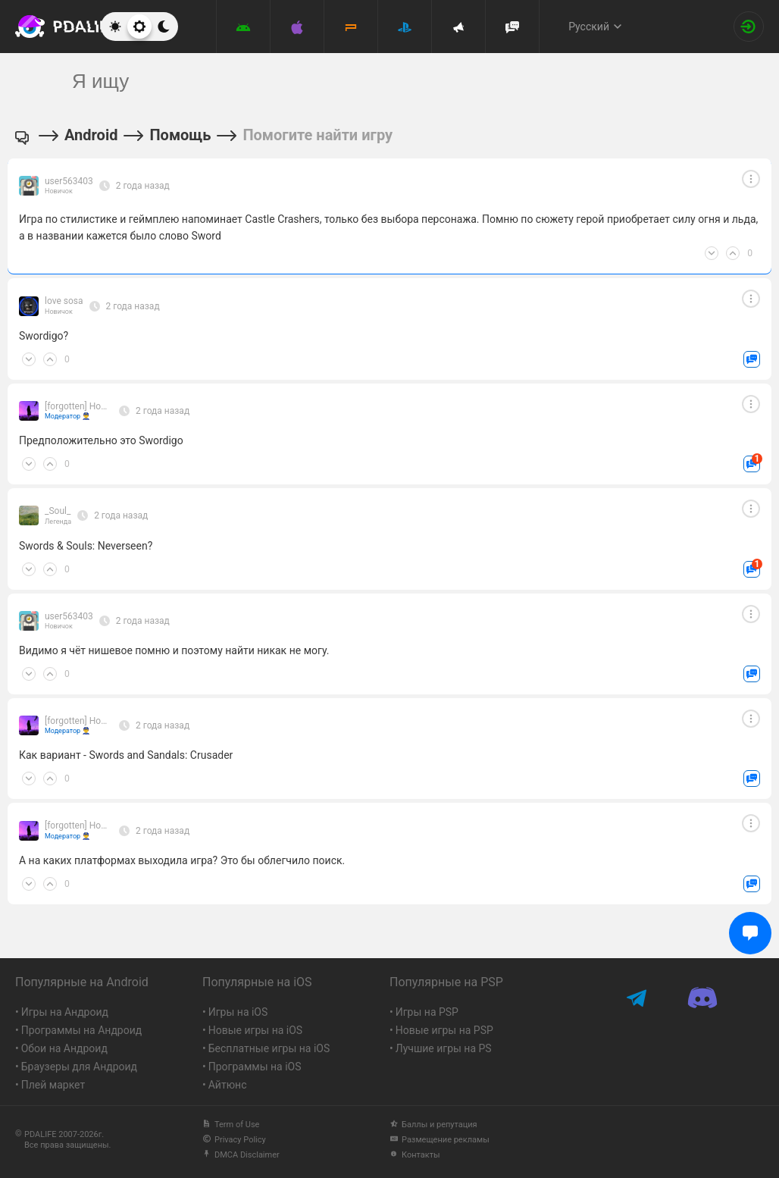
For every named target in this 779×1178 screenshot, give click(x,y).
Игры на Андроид (64, 1012)
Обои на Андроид (64, 1048)
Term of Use (230, 1124)
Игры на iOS (238, 1012)
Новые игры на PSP (444, 1030)
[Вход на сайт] (749, 26)
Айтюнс (227, 1085)
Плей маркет (53, 1085)
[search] (361, 81)
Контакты (415, 1155)
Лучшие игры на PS (444, 1048)
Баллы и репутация (433, 1124)
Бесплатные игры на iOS (269, 1048)
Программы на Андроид (81, 1030)
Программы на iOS (255, 1067)
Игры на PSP (427, 1012)
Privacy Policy (234, 1140)
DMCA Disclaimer (241, 1155)
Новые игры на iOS (255, 1030)
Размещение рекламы (440, 1140)
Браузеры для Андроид (79, 1067)
